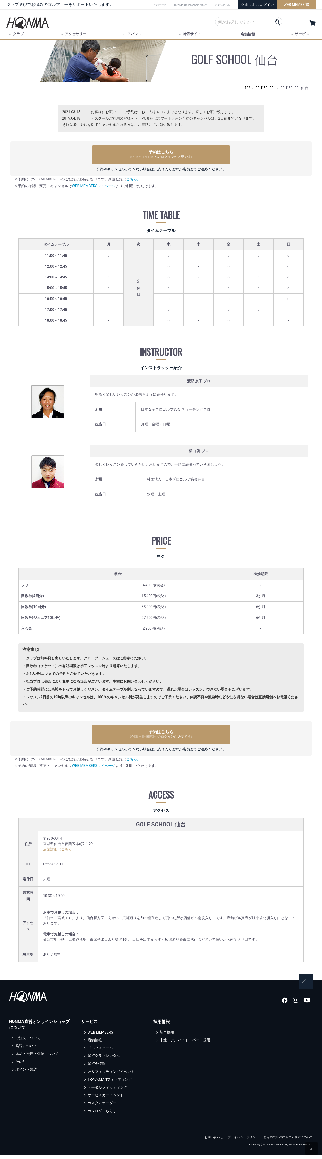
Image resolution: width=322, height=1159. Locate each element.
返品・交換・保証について (37, 1049)
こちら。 (133, 179)
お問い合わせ (223, 5)
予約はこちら (161, 154)
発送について (26, 1041)
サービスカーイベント (106, 1091)
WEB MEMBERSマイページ (93, 186)
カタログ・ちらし (102, 1106)
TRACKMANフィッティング (110, 1075)
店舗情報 (248, 34)
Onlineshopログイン (257, 5)
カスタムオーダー (102, 1098)
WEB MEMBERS (296, 5)
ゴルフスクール (100, 1043)
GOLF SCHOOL (265, 87)
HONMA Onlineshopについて (190, 5)
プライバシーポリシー (243, 1133)
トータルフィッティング (107, 1083)
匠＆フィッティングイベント (111, 1067)
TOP (247, 87)
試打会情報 (97, 1059)
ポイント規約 (26, 1065)
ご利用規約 (160, 5)
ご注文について (28, 1033)
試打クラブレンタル (104, 1051)
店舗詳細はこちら (57, 849)
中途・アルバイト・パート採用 (185, 1036)
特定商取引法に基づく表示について (288, 1133)
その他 (20, 1057)
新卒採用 (167, 1028)
